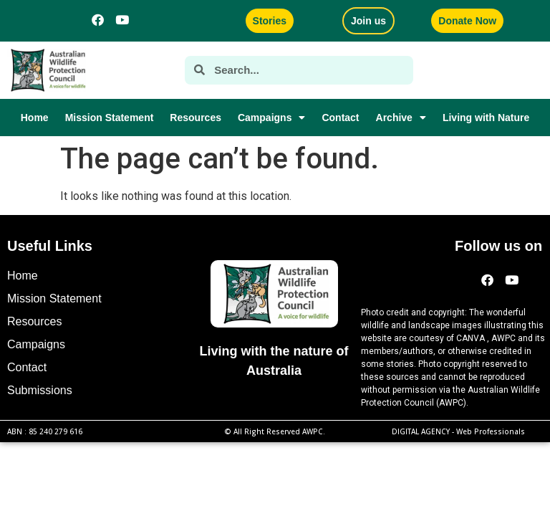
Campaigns (271, 117)
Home (35, 117)
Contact (340, 117)
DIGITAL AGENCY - (458, 431)
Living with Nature (486, 117)
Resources (195, 117)
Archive (401, 117)
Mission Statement (109, 117)
